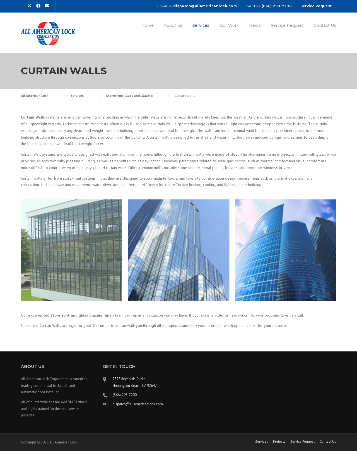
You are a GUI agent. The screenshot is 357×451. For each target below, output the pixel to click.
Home (147, 25)
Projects (279, 441)
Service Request (287, 25)
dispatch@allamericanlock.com (138, 404)
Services (200, 25)
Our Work (229, 25)
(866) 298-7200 (125, 394)
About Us (173, 25)
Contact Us (325, 25)
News (255, 25)
